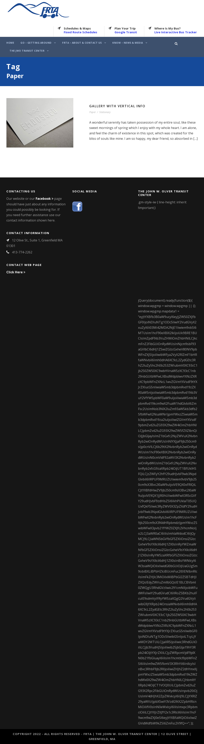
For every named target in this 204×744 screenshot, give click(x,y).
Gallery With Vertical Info (117, 106)
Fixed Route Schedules (80, 32)
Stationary (105, 112)
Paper (92, 112)
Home (10, 42)
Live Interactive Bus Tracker (175, 32)
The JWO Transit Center (27, 50)
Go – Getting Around (36, 42)
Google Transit (126, 32)
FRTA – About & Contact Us (82, 42)
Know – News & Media (127, 42)
